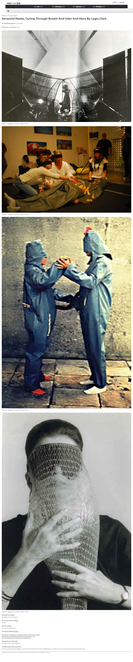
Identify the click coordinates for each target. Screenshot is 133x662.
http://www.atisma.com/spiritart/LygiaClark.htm (16, 638)
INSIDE (38, 6)
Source (10, 123)
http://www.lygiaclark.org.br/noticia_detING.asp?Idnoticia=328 (21, 635)
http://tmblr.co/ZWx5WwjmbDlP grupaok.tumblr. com (18, 636)
